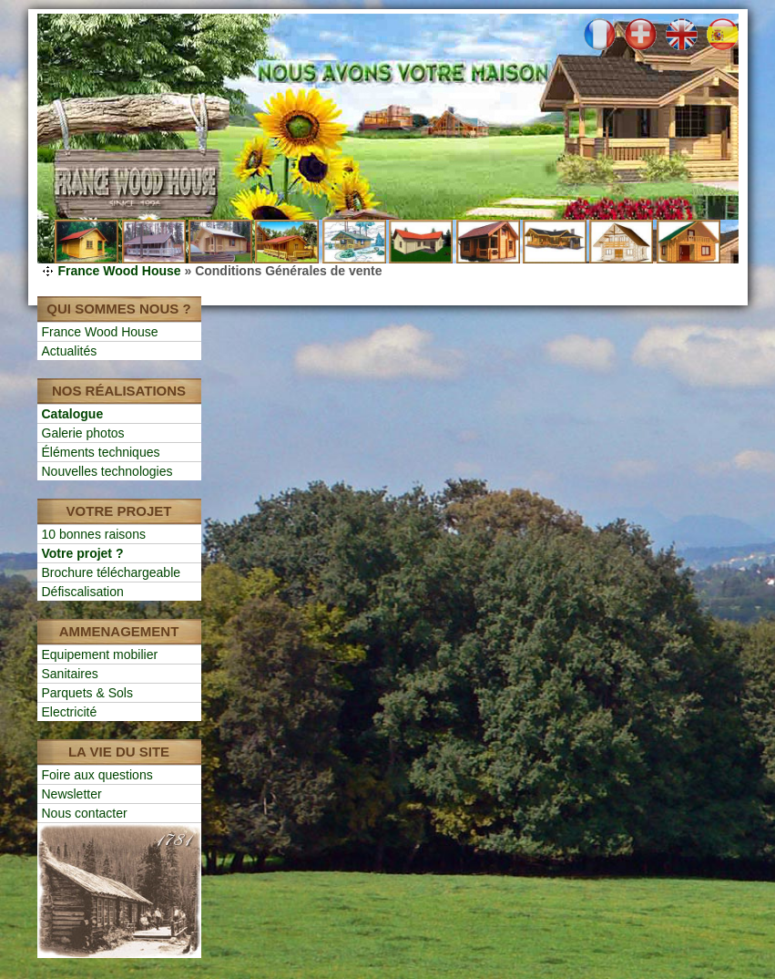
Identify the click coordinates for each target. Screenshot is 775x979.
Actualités (69, 351)
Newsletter (72, 794)
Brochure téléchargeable (111, 572)
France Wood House (119, 270)
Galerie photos (83, 433)
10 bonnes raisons (94, 534)
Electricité (69, 712)
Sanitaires (70, 673)
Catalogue (73, 414)
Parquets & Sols (87, 692)
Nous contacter (84, 813)
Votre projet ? (83, 553)
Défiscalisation (83, 591)
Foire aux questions (97, 775)
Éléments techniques (101, 452)
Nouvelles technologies (107, 471)
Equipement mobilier (100, 654)
